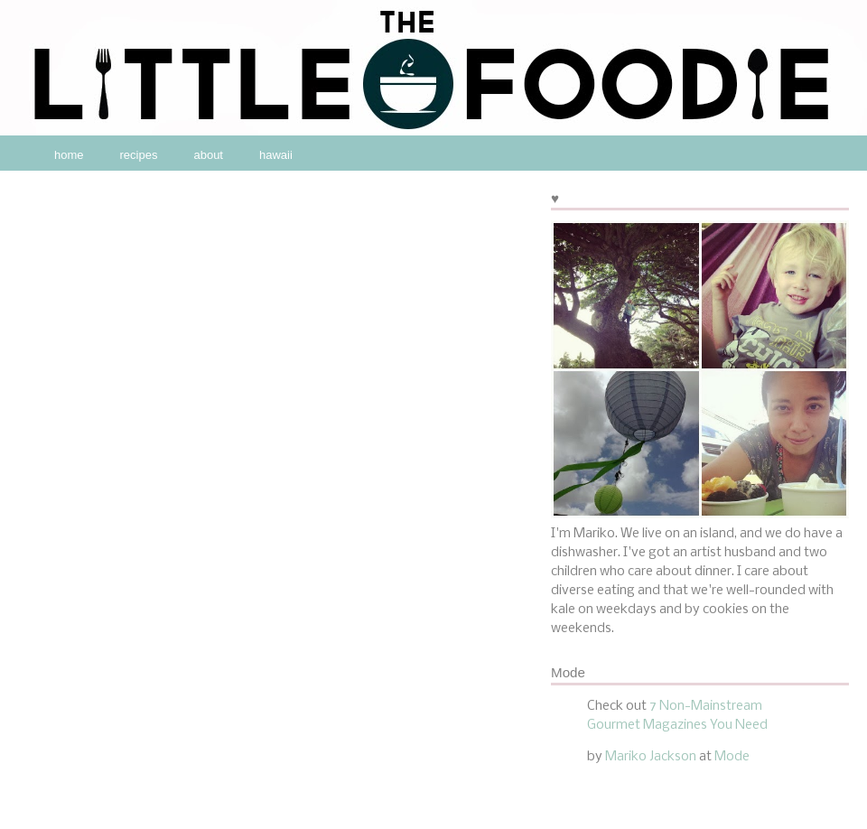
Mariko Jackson (650, 757)
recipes (139, 155)
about (208, 155)
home (69, 155)
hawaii (276, 155)
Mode (732, 757)
